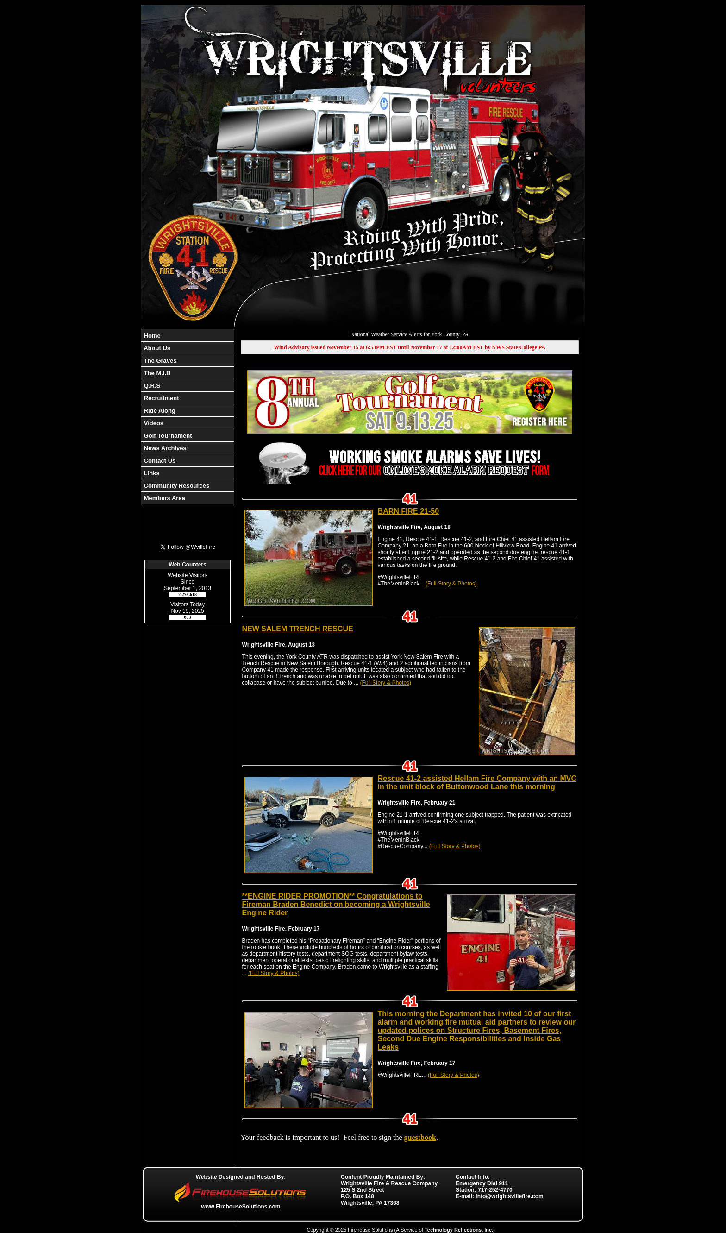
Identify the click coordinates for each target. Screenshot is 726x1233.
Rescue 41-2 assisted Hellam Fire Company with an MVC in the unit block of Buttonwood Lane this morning (477, 782)
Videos (152, 423)
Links (151, 473)
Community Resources (175, 485)
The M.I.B (156, 373)
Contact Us (158, 460)
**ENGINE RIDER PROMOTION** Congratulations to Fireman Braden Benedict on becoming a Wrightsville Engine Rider (336, 904)
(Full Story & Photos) (451, 583)
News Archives (164, 448)
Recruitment (160, 398)
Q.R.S (151, 385)
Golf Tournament (167, 435)
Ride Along (158, 410)
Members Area (163, 498)
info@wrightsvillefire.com (509, 1196)
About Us (156, 348)
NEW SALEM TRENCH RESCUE (297, 629)
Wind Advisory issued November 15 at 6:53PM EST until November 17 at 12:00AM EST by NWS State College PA (409, 347)
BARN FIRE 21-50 (408, 511)
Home (151, 335)
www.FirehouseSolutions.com (241, 1206)
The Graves (159, 360)
